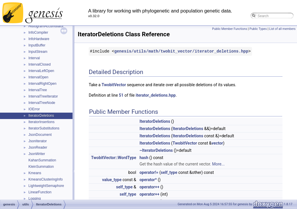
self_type (169, 172)
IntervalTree (37, 90)
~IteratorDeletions (156, 150)
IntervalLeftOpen (41, 71)
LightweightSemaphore (46, 186)
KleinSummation (41, 167)
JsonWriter (36, 154)
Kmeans (34, 173)
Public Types (258, 29)
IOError (34, 109)
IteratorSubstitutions (43, 128)
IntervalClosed (39, 64)
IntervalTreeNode (41, 103)
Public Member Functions (229, 29)
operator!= (149, 172)
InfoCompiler (38, 32)
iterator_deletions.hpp (156, 95)
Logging (34, 199)
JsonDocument (40, 135)
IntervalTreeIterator (43, 96)
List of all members (282, 29)
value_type (112, 179)
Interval (34, 58)
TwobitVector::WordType (113, 157)
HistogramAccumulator (46, 26)
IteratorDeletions (41, 115)
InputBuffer (37, 45)
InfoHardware (38, 39)
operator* (148, 179)
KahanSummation (42, 160)
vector (217, 143)
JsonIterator (37, 141)
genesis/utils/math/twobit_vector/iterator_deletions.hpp (181, 51)
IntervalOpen (38, 77)
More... (218, 164)
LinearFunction (39, 192)
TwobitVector (114, 84)
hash (144, 157)
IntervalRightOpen (42, 84)
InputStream (37, 52)
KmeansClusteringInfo (45, 179)
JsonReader (37, 147)
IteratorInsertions (41, 122)
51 (121, 95)
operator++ (150, 187)
